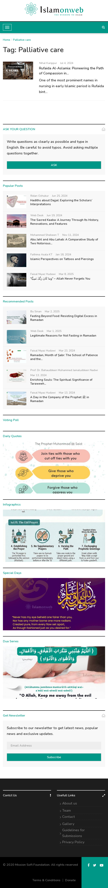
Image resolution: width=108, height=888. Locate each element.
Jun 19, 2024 (54, 215)
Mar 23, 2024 (67, 350)
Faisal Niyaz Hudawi (43, 274)
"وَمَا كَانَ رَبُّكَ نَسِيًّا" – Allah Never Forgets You (60, 279)
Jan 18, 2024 (63, 254)
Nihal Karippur (48, 63)
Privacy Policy (73, 842)
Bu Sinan (36, 311)
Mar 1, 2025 (54, 331)
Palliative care (22, 40)
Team (66, 810)
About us (69, 803)
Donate (70, 880)
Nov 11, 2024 (70, 235)
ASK (54, 165)
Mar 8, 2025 (66, 274)
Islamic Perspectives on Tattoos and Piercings (62, 259)
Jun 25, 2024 (59, 196)
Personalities (15, 66)
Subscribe (54, 757)
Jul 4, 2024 (66, 63)
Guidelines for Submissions (73, 833)
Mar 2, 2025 (52, 311)
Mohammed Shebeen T (44, 235)
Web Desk (36, 215)
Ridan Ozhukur (39, 196)
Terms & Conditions (46, 880)
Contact (68, 816)
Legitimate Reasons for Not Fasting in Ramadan (63, 336)
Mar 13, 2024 (38, 375)
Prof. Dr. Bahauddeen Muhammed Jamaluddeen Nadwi (64, 370)
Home (6, 40)
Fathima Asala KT (41, 254)
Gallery (68, 824)
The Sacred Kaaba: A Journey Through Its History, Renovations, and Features (64, 222)
